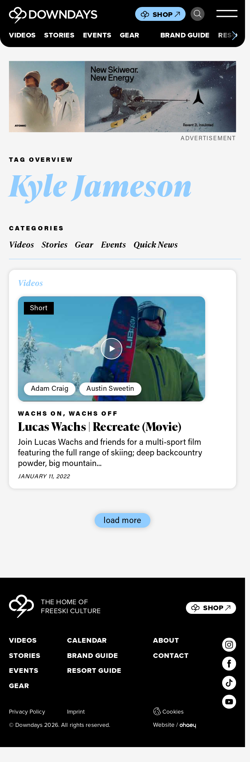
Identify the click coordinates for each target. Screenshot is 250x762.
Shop (166, 14)
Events (97, 35)
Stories (59, 35)
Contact (171, 655)
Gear (129, 35)
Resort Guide (94, 670)
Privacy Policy (27, 711)
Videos (22, 35)
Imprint (76, 711)
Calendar (87, 640)
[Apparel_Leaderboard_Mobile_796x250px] (122, 96)
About (166, 640)
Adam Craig (49, 388)
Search (198, 14)
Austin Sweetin (110, 388)
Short (39, 307)
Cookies (168, 711)
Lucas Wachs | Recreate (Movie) (99, 426)
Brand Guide (185, 35)
